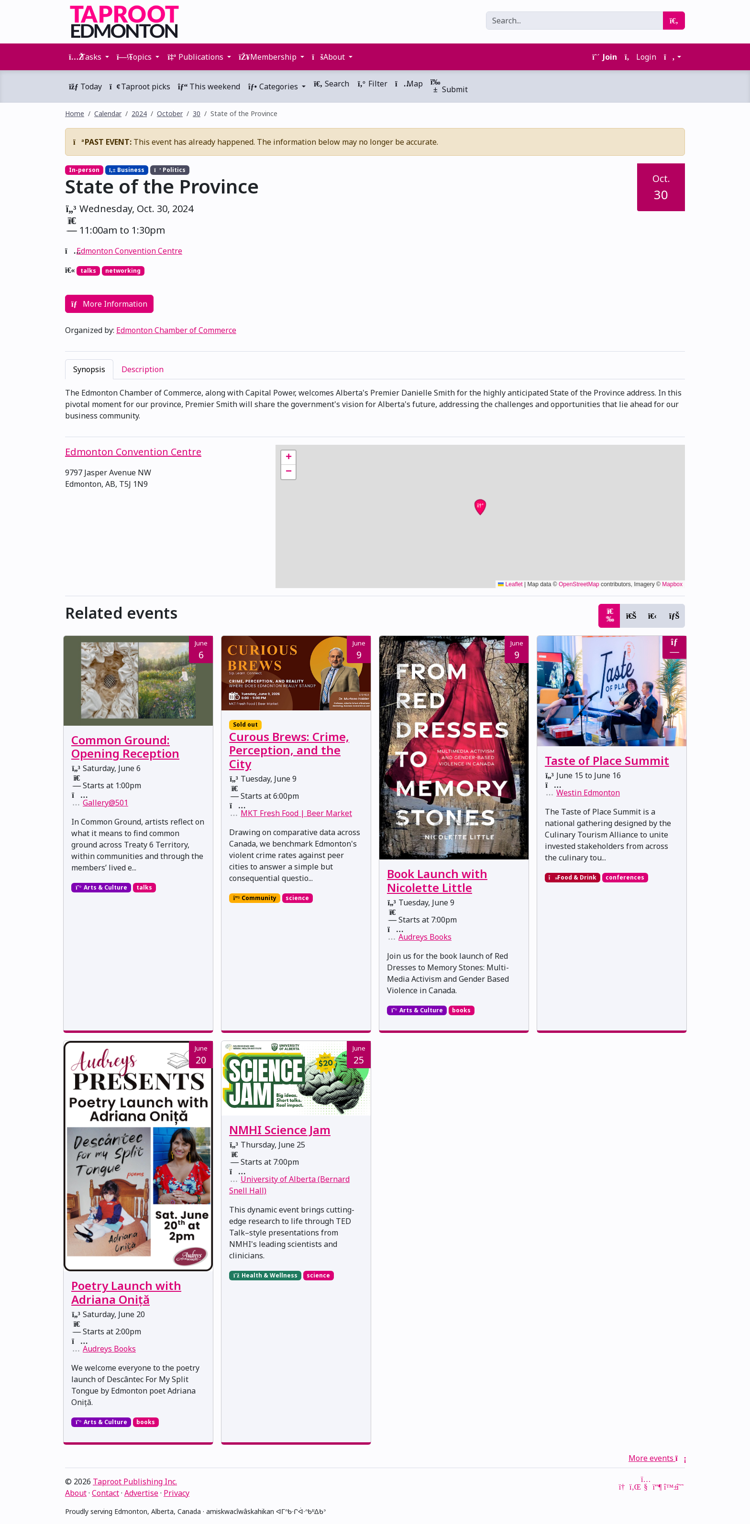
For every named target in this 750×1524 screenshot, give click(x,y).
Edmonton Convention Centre (129, 251)
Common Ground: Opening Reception (125, 747)
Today (85, 86)
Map (409, 83)
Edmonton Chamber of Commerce (176, 330)
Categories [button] (274, 86)
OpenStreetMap (579, 584)
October (170, 113)
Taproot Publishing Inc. (135, 1481)
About (76, 1493)
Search (331, 83)
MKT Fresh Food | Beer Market (296, 813)
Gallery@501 (105, 802)
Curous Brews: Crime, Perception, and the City (289, 750)
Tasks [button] (86, 57)
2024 (139, 113)
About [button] (329, 57)
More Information (109, 304)
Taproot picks (140, 86)
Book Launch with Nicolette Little (437, 880)
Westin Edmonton (588, 792)
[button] (672, 56)
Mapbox (672, 584)
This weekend (209, 86)
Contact (105, 1493)
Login (640, 57)
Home (74, 113)
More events (657, 1458)
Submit (449, 86)
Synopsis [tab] (89, 369)
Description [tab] (142, 369)
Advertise (141, 1493)
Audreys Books (425, 937)
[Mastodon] (657, 1486)
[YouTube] (646, 1486)
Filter (372, 83)
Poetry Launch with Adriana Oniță (126, 1292)
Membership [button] (268, 57)
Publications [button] (196, 57)
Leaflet (510, 584)
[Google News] (623, 1486)
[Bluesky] (668, 1486)
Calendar (107, 113)
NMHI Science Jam (280, 1130)
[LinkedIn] (634, 1486)
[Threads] (680, 1486)
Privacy (176, 1493)
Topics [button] (135, 57)
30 (196, 113)
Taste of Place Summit (607, 760)
